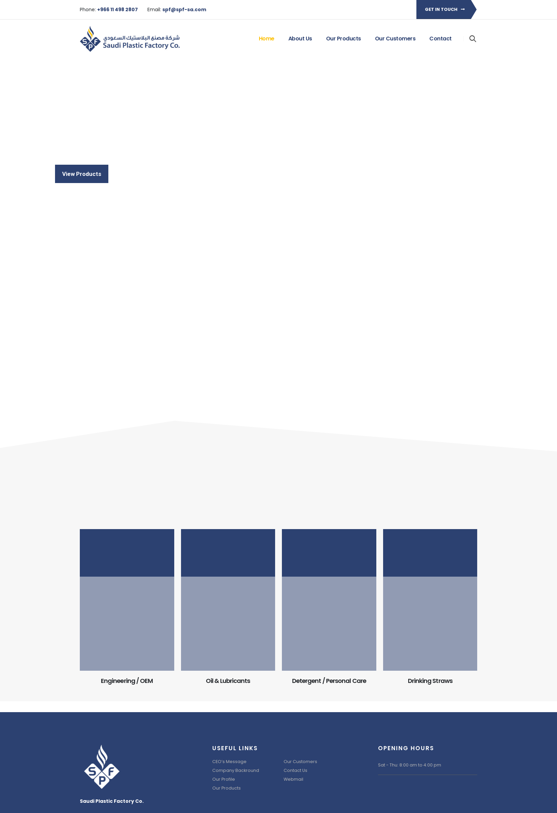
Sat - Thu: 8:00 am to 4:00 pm (409, 765)
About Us (300, 38)
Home (266, 38)
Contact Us (295, 770)
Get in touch (445, 9)
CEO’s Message (229, 761)
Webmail (293, 779)
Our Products (343, 38)
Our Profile (223, 779)
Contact (440, 38)
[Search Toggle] (473, 38)
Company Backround (235, 770)
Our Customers (395, 38)
